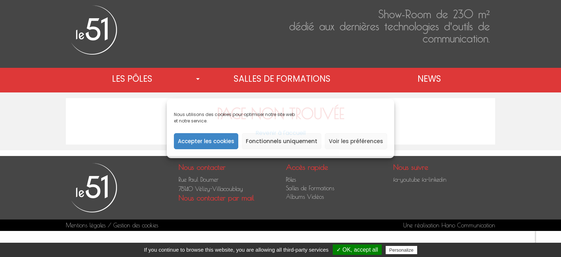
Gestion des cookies (135, 225)
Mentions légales (86, 225)
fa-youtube (406, 179)
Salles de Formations (282, 79)
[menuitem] (133, 79)
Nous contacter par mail (216, 198)
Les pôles (132, 79)
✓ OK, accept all (357, 250)
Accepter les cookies (206, 141)
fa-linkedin (434, 179)
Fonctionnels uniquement (281, 141)
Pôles (291, 179)
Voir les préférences (356, 141)
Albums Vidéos (305, 196)
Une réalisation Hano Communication (449, 225)
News (429, 79)
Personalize (401, 250)
